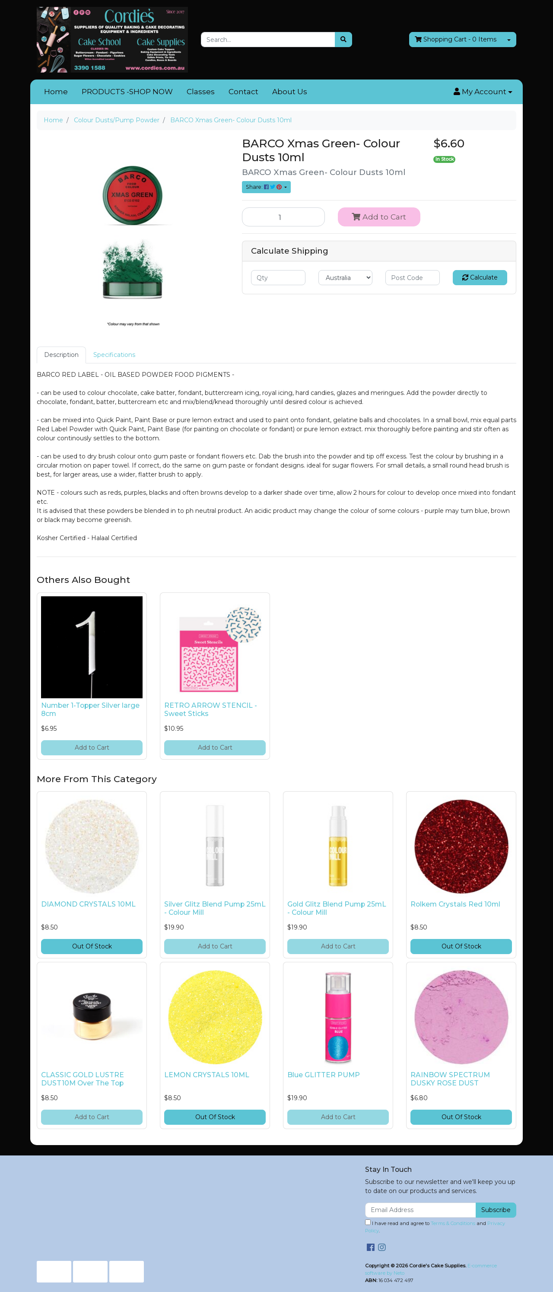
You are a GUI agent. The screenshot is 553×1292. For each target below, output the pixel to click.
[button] (483, 92)
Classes (201, 91)
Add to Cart (379, 216)
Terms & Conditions (453, 1223)
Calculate (480, 277)
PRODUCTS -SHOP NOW (127, 91)
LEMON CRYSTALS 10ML (206, 1075)
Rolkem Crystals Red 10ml (455, 904)
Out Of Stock (92, 946)
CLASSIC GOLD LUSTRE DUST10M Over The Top (82, 1079)
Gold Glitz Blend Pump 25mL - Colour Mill (336, 908)
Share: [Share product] (264, 187)
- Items (455, 39)
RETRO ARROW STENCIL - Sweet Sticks (210, 709)
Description (61, 355)
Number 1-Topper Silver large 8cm (90, 709)
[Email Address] (420, 1210)
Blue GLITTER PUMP (323, 1075)
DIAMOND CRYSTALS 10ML (88, 904)
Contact (243, 91)
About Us (289, 91)
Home (56, 91)
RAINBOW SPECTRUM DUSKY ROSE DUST (450, 1079)
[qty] (278, 277)
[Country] (345, 277)
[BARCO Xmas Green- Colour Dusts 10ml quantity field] (283, 216)
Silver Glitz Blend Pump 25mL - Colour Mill (215, 908)
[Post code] (412, 277)
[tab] (61, 355)
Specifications (114, 355)
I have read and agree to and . (435, 1226)
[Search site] (343, 39)
